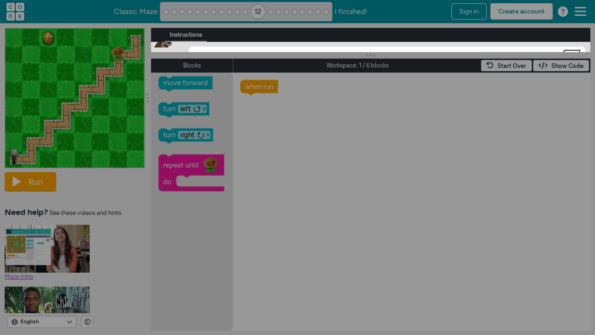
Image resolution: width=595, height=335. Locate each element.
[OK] (207, 95)
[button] (571, 57)
